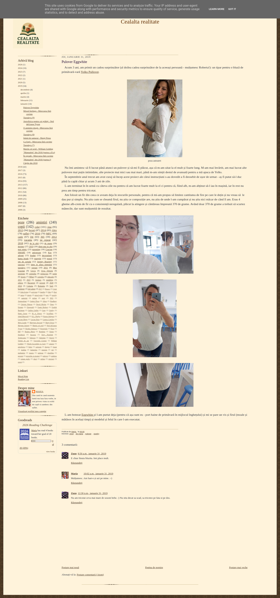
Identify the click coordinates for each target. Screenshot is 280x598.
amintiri (41, 222)
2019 (20, 86)
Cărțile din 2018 (30, 163)
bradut (33, 255)
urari (43, 298)
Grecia (33, 271)
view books (50, 451)
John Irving (24, 292)
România (42, 332)
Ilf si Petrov (37, 313)
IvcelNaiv (50, 313)
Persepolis (43, 329)
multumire (21, 353)
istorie (29, 295)
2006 (20, 210)
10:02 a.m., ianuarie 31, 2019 (98, 473)
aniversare (36, 252)
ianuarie (23, 104)
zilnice (20, 283)
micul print (38, 295)
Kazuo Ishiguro (48, 316)
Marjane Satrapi (23, 325)
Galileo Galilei (33, 310)
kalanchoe (33, 350)
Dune (52, 304)
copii (21, 227)
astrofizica (21, 347)
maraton (44, 350)
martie (23, 97)
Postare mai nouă (70, 567)
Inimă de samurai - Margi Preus (37, 138)
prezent (20, 356)
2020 (20, 82)
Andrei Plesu (34, 301)
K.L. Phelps (36, 316)
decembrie (25, 89)
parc (47, 295)
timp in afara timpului (41, 264)
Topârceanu (22, 338)
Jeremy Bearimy (44, 261)
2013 (20, 184)
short (35, 359)
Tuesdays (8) (29, 134)
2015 (20, 177)
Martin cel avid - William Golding (38, 149)
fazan (55, 347)
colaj (37, 226)
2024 (20, 68)
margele (37, 258)
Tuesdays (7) (29, 145)
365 (42, 236)
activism (34, 292)
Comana (29, 286)
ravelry (54, 295)
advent (21, 255)
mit (52, 350)
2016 (20, 174)
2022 (20, 75)
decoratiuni (47, 255)
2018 (20, 167)
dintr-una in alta (45, 246)
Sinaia (51, 332)
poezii (49, 258)
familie (42, 292)
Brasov (47, 289)
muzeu (31, 353)
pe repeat (45, 239)
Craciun (49, 249)
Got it (232, 9)
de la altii (34, 243)
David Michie (41, 304)
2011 (20, 192)
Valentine (42, 338)
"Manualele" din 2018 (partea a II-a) (39, 152)
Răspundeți (76, 462)
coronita (40, 277)
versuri (35, 267)
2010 (20, 195)
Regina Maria (30, 332)
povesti (42, 283)
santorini (24, 298)
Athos (45, 301)
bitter (30, 347)
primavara (44, 274)
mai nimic (22, 249)
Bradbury (53, 301)
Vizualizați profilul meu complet (32, 411)
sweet (20, 362)
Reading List (23, 379)
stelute (34, 298)
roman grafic (25, 359)
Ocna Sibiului (47, 271)
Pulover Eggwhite (31, 107)
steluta (42, 359)
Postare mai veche (238, 567)
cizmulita (32, 274)
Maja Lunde (22, 323)
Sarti (51, 286)
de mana (48, 243)
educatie (50, 277)
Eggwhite (87, 414)
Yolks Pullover (90, 71)
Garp (44, 310)
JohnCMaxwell (23, 316)
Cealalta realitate (140, 21)
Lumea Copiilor (48, 319)
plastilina (50, 353)
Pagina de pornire (154, 567)
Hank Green (22, 313)
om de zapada (24, 261)
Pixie (52, 329)
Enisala (20, 307)
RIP (19, 332)
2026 (20, 64)
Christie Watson (26, 304)
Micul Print (23, 376)
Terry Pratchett (47, 335)
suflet (26, 233)
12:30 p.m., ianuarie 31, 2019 (93, 493)
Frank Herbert (43, 307)
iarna (22, 295)
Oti (31, 236)
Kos (50, 252)
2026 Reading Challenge (37, 425)
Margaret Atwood (36, 323)
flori (55, 292)
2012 (20, 188)
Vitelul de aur (23, 341)
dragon (47, 347)
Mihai (31, 277)
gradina (23, 350)
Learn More (216, 9)
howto (23, 277)
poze (21, 222)
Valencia (33, 338)
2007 (20, 206)
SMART (21, 252)
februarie (24, 100)
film (49, 292)
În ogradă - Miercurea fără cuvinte (38, 156)
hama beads (23, 258)
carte (20, 236)
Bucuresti (31, 283)
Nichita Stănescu (31, 329)
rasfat (54, 274)
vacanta (28, 239)
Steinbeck (21, 335)
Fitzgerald (30, 307)
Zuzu (74, 453)
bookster (21, 289)
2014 (20, 181)
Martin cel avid (38, 325)
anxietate (21, 274)
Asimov (38, 280)
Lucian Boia (35, 319)
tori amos (31, 289)
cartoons (38, 347)
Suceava (33, 335)
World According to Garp (36, 344)
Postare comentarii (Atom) (90, 574)
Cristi (55, 289)
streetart (51, 359)
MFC (49, 233)
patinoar (40, 353)
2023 (20, 72)
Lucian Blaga (22, 319)
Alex (54, 230)
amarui (51, 344)
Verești (51, 338)
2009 (20, 199)
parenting (36, 249)
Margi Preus (50, 323)
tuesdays (21, 267)
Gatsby (51, 310)
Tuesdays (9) (29, 117)
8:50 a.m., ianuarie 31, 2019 (92, 453)
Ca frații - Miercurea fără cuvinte (37, 142)
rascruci (21, 264)
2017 (20, 170)
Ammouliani (22, 301)
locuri (32, 230)
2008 (20, 202)
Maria (40, 391)
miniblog (49, 280)
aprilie (23, 93)
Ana (49, 226)
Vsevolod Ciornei (40, 341)
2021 (20, 79)
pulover (45, 356)
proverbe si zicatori (33, 356)
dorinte (21, 246)
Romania (41, 286)
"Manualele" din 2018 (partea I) (37, 159)
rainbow (54, 356)
